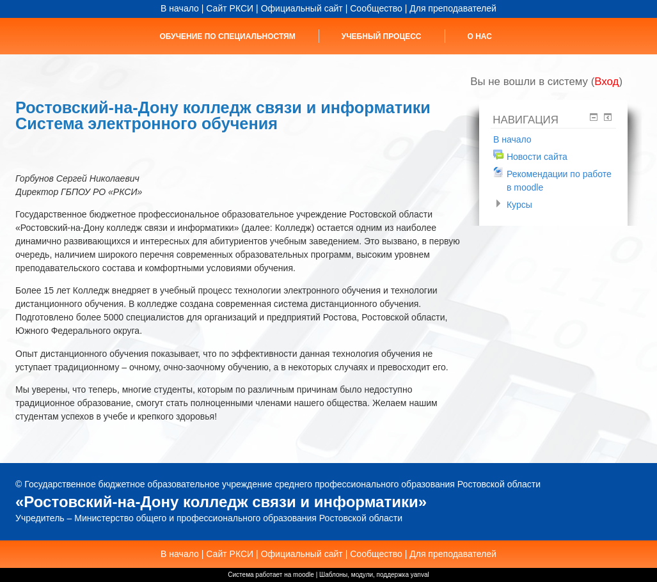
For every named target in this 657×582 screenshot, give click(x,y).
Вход (606, 81)
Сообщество (376, 8)
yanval (420, 574)
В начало (180, 8)
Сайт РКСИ (229, 8)
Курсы (519, 205)
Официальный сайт (302, 8)
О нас (480, 36)
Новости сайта (537, 157)
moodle (303, 574)
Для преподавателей (452, 8)
